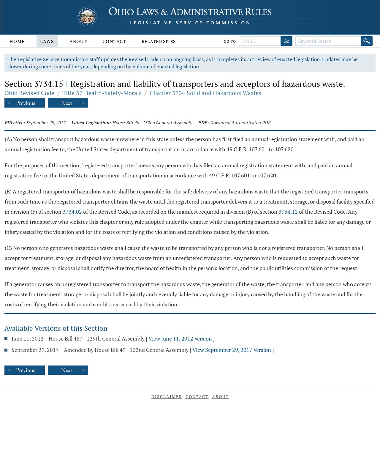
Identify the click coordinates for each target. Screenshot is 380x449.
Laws (47, 41)
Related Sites (159, 41)
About (78, 41)
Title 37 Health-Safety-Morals (102, 93)
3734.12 (288, 211)
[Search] (367, 41)
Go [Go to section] (286, 41)
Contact (114, 41)
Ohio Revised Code (29, 93)
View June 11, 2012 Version (180, 338)
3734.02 (72, 211)
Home (17, 41)
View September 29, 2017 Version (231, 349)
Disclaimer (166, 396)
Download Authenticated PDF (240, 122)
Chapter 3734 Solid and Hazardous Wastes (205, 93)
